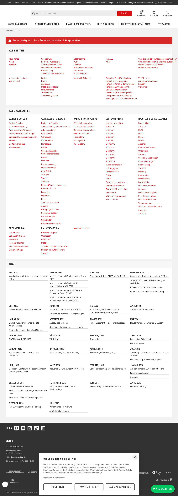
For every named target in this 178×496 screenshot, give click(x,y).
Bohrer (44, 157)
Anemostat (111, 192)
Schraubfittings (16, 249)
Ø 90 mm (110, 140)
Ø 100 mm (110, 144)
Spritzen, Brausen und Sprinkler (23, 137)
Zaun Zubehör (15, 147)
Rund (108, 178)
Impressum (47, 478)
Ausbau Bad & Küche (59, 322)
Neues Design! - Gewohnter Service (105, 386)
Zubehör (13, 140)
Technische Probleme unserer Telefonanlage (63, 388)
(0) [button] (163, 2)
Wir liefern (54, 339)
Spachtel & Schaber (50, 202)
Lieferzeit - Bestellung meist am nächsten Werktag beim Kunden (27, 370)
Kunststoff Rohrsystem (84, 126)
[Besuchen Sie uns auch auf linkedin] (43, 428)
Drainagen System (17, 236)
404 (19, 31)
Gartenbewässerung (18, 126)
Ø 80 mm (110, 137)
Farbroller (45, 192)
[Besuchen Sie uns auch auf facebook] (16, 428)
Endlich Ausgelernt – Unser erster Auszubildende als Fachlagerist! (104, 311)
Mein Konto (25, 2)
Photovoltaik (143, 175)
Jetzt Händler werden (59, 411)
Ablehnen (58, 486)
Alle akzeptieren (120, 486)
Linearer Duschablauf (139, 373)
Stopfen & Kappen (49, 213)
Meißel (44, 147)
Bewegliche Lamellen (115, 182)
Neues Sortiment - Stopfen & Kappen (146, 322)
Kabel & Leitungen (146, 161)
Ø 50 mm (110, 133)
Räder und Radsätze (50, 123)
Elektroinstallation (146, 147)
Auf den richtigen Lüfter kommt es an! (147, 368)
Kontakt (41, 2)
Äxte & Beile (46, 171)
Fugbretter (46, 195)
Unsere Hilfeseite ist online (21, 386)
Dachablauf (14, 232)
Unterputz (143, 150)
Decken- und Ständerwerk (53, 249)
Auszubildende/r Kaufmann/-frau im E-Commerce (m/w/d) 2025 (66, 291)
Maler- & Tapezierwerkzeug (53, 185)
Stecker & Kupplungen (148, 157)
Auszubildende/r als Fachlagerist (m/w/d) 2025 (68, 277)
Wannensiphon (144, 203)
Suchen (124, 13)
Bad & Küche (143, 182)
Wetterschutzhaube (115, 185)
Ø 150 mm (110, 157)
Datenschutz (60, 478)
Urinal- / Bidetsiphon (147, 199)
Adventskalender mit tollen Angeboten (26, 397)
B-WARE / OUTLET (82, 228)
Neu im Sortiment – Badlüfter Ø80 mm (26, 330)
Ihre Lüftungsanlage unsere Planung (25, 406)
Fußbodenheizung (138, 386)
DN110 (141, 140)
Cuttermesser (47, 140)
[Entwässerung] (166, 24)
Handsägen (46, 144)
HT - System (79, 140)
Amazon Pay (95, 339)
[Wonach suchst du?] (76, 13)
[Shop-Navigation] (12, 2)
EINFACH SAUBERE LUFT (20, 339)
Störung (134, 377)
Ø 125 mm (110, 154)
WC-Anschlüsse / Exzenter (150, 206)
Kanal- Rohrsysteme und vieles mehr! (146, 287)
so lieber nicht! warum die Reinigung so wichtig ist (147, 281)
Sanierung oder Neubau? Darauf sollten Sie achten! (149, 354)
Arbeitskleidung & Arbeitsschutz (55, 126)
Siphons (141, 189)
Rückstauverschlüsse (18, 246)
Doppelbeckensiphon (147, 192)
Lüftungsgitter (112, 168)
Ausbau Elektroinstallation (142, 309)
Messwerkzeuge (48, 167)
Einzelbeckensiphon (147, 196)
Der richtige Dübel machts (141, 339)
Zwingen (45, 174)
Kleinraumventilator (114, 123)
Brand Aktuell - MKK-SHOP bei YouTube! (107, 276)
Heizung (142, 171)
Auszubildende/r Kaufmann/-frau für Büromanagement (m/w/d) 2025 (65, 299)
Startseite (9, 31)
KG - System (79, 144)
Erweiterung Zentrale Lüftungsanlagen (67, 313)
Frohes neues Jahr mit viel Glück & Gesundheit (24, 354)
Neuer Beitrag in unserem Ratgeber (146, 359)
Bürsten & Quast (48, 188)
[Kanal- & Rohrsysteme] (78, 24)
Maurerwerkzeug (48, 164)
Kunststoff (46, 239)
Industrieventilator (114, 164)
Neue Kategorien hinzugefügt (103, 352)
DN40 (140, 130)
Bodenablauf (144, 123)
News (34, 2)
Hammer (45, 160)
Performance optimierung (61, 406)
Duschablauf (143, 178)
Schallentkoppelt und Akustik (54, 246)
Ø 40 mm (110, 130)
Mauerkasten (112, 199)
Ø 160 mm (110, 161)
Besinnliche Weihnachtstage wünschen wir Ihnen (28, 392)
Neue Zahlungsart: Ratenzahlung (64, 352)
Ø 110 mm (110, 147)
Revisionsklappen (49, 232)
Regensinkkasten (16, 242)
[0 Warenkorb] (167, 13)
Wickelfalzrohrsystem (83, 123)
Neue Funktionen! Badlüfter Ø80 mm (25, 309)
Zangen (44, 178)
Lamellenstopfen (48, 216)
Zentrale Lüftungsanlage (117, 189)
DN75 (140, 137)
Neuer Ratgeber (137, 343)
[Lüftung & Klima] (106, 24)
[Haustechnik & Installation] (136, 24)
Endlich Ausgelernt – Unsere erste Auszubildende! (24, 324)
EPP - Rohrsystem (81, 133)
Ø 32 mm (110, 126)
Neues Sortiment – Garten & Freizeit (65, 309)
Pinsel (43, 199)
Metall (44, 242)
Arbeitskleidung (48, 130)
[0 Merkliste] (141, 13)
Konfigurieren (89, 486)
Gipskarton (46, 236)
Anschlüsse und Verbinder (20, 130)
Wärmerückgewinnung (116, 196)
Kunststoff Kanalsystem (84, 130)
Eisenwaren (46, 133)
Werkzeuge (46, 137)
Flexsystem (79, 137)
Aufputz (141, 154)
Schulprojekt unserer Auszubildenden (66, 327)
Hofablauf (13, 239)
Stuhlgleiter (46, 219)
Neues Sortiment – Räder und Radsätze (107, 322)
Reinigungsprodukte (50, 209)
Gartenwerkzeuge (17, 144)
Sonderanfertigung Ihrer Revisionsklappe (108, 368)
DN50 (140, 133)
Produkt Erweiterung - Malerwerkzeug (147, 291)
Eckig (108, 175)
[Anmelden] (153, 13)
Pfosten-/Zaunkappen (51, 223)
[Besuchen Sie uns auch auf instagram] (30, 428)
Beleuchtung (144, 164)
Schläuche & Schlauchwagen (22, 133)
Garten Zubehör (16, 123)
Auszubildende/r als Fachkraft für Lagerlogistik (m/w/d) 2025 (64, 284)
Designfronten (112, 171)
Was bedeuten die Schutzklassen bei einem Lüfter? (28, 277)
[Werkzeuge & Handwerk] (47, 24)
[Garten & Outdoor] (19, 24)
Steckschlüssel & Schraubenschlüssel (50, 152)
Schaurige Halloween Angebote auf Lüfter (148, 276)
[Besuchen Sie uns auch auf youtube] (23, 428)
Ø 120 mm (110, 150)
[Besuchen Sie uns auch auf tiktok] (36, 428)
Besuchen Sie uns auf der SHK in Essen (67, 368)
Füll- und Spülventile (147, 185)
